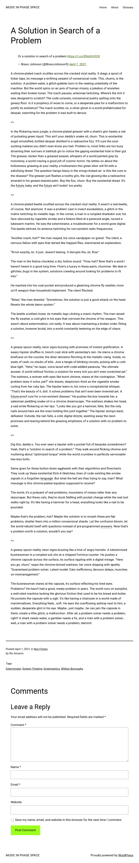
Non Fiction (41, 649)
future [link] (20, 185)
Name (16, 767)
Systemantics (51, 668)
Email (15, 784)
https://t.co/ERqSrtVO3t (83, 56)
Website (16, 802)
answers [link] (106, 526)
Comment (18, 725)
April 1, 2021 (77, 64)
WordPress (125, 855)
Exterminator (13, 668)
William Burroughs (72, 668)
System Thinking (32, 668)
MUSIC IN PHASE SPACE (22, 7)
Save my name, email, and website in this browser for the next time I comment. (68, 820)
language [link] (46, 478)
